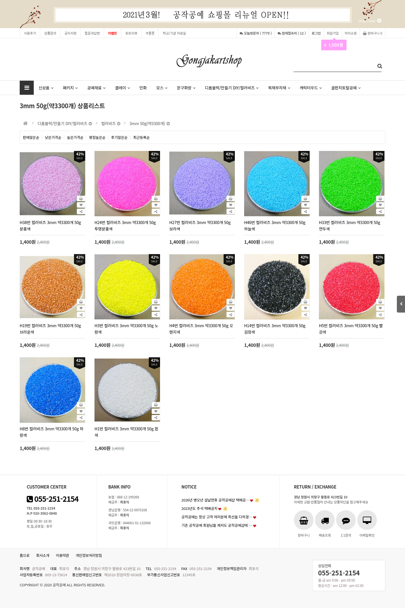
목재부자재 (279, 88)
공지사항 (70, 33)
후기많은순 (119, 137)
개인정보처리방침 (89, 555)
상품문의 (50, 33)
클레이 (122, 88)
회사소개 (43, 555)
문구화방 (186, 88)
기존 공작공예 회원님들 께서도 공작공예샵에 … (216, 525)
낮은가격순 (53, 137)
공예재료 (96, 88)
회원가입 (333, 34)
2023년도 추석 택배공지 (199, 508)
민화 (143, 88)
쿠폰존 (149, 33)
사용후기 (30, 33)
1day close (369, 20)
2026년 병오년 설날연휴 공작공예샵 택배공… (215, 500)
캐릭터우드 (310, 88)
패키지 (70, 88)
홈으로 (25, 555)
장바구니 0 (372, 33)
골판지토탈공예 (346, 88)
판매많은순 (31, 137)
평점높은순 (97, 137)
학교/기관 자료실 (174, 33)
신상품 (46, 88)
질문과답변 (92, 33)
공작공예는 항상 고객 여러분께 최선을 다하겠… (216, 516)
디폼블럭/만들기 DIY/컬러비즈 (231, 88)
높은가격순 (75, 137)
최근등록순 (141, 137)
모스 (161, 88)
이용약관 (62, 555)
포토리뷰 (131, 33)
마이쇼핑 (351, 33)
